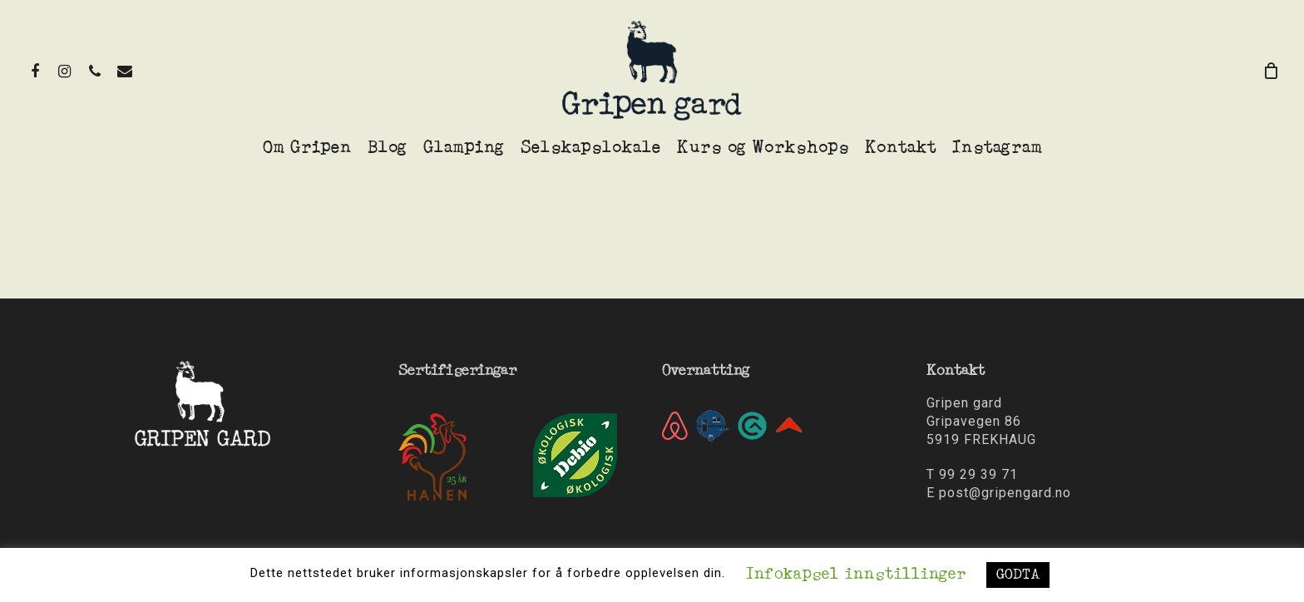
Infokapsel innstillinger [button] (856, 574)
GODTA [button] (1018, 575)
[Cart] (1271, 71)
